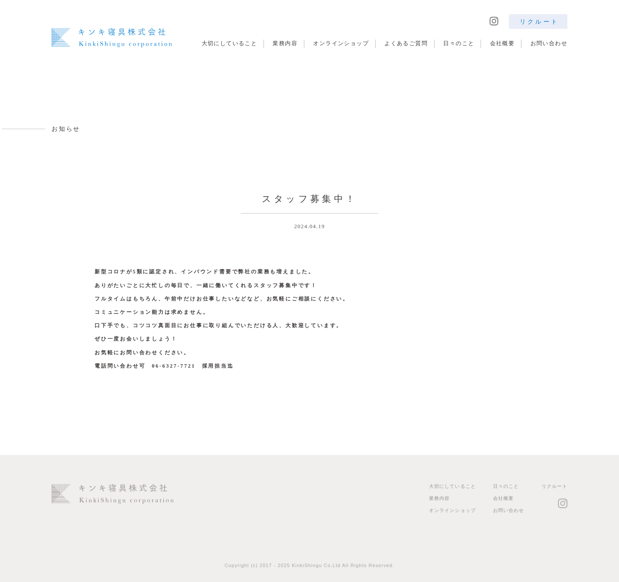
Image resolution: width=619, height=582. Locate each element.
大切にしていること (229, 43)
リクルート (539, 21)
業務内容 (285, 43)
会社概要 (502, 43)
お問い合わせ (548, 43)
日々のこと (458, 43)
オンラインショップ (341, 43)
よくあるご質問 (406, 43)
